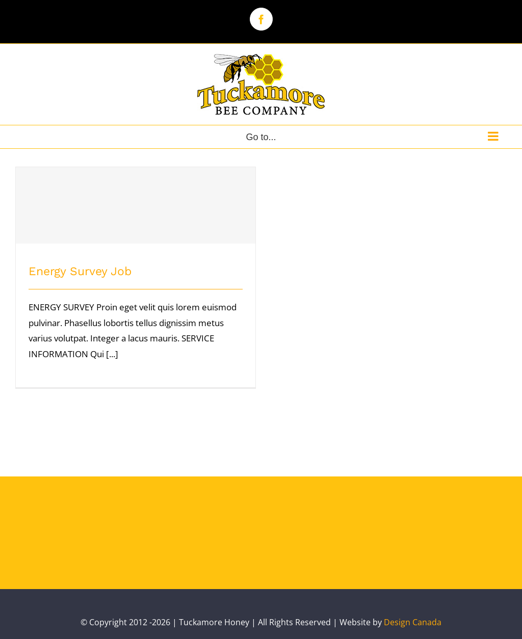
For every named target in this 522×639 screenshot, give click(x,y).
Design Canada (412, 622)
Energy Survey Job (80, 271)
